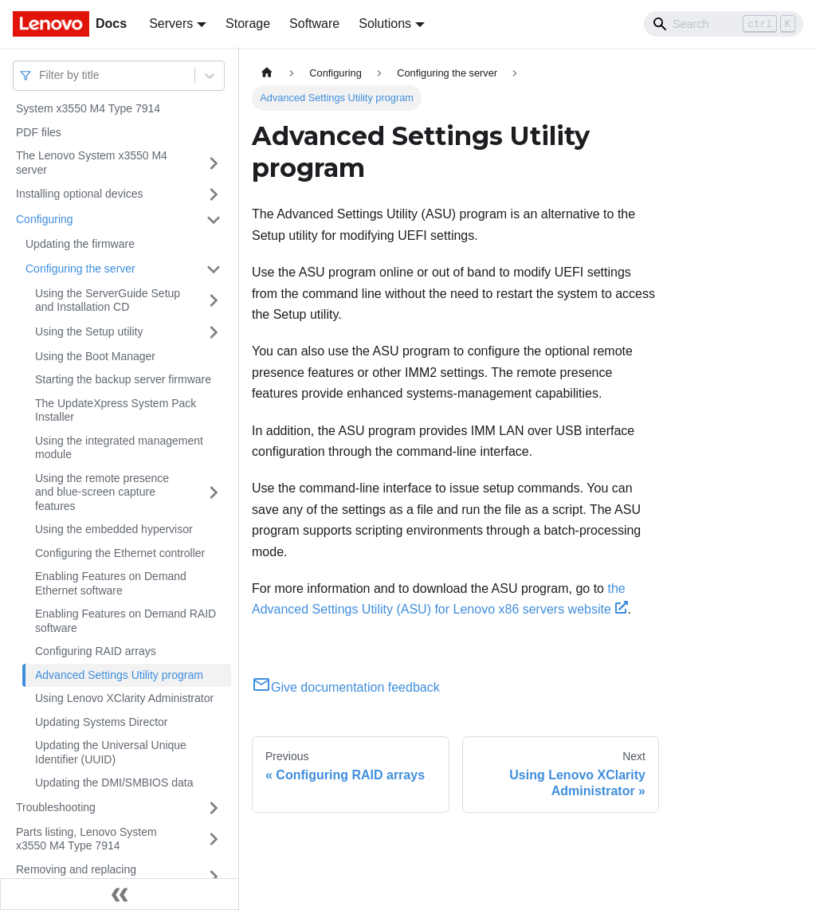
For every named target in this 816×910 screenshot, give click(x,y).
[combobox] (40, 75)
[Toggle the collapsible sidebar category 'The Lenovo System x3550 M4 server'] (213, 163)
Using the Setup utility (89, 331)
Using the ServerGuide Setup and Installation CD (107, 300)
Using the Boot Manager (95, 356)
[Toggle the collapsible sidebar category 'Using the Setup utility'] (213, 332)
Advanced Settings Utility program (119, 675)
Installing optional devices (79, 193)
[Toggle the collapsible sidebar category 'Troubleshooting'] (213, 808)
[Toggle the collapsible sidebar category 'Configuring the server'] (213, 269)
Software (314, 23)
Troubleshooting (56, 807)
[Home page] (267, 73)
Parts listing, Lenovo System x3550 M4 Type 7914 (86, 839)
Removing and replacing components (76, 876)
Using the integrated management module (119, 447)
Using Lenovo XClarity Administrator (124, 698)
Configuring (44, 219)
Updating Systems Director (101, 722)
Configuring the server (80, 268)
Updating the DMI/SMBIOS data (114, 782)
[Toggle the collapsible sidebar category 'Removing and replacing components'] (213, 877)
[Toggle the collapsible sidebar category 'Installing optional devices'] (213, 194)
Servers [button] (171, 23)
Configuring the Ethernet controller (120, 553)
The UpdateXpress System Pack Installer (115, 410)
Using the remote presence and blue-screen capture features (102, 492)
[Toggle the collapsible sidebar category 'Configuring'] (213, 220)
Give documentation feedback (346, 687)
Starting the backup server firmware (123, 379)
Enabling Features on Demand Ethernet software (110, 583)
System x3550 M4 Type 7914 (88, 108)
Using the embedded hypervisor (114, 529)
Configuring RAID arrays (95, 651)
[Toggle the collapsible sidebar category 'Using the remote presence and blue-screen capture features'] (213, 493)
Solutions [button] (385, 23)
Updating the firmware (80, 243)
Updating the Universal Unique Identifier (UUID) (110, 752)
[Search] (723, 24)
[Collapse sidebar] (119, 894)
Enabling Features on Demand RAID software (125, 620)
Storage (248, 23)
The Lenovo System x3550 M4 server (91, 162)
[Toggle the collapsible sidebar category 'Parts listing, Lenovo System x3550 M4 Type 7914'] (213, 839)
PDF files (38, 132)
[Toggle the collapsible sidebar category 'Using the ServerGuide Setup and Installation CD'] (213, 301)
